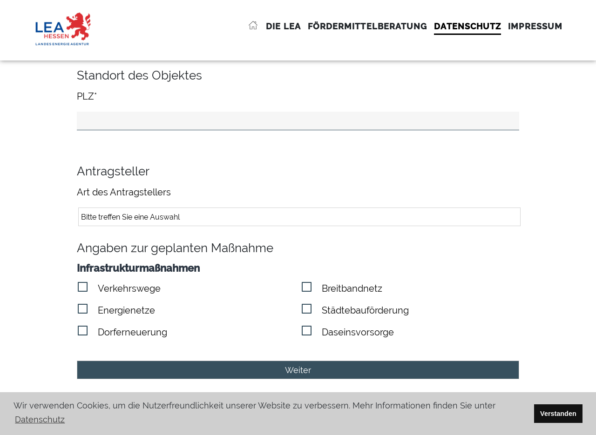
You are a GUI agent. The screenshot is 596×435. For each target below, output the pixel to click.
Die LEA (283, 26)
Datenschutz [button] (40, 419)
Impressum (535, 26)
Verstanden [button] (558, 413)
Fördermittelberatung (367, 26)
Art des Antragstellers (124, 192)
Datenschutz (467, 26)
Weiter (298, 370)
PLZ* (87, 96)
